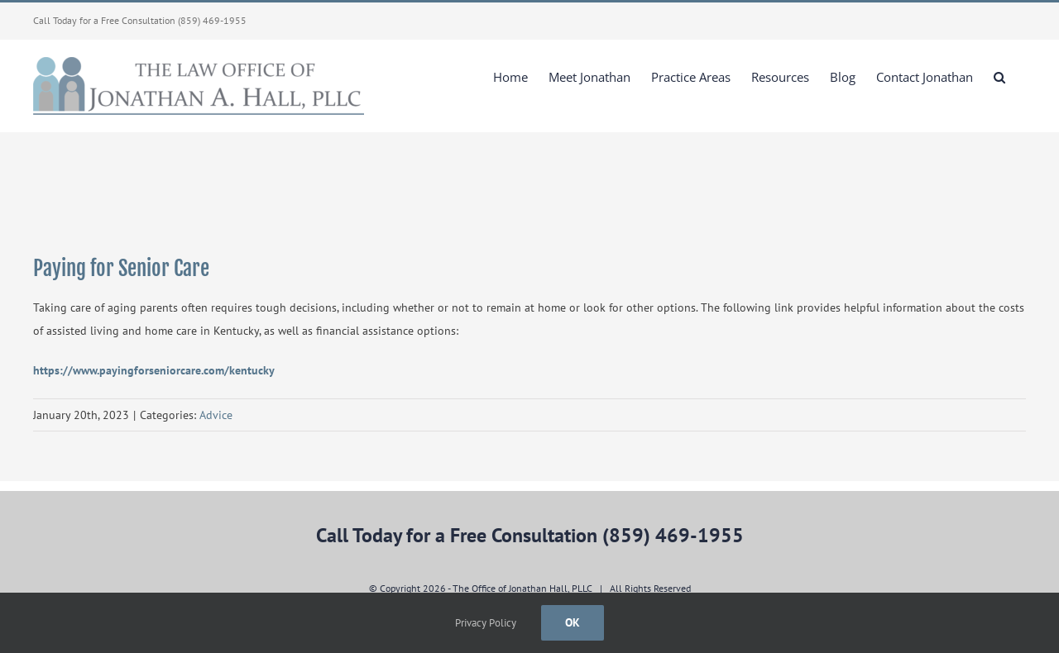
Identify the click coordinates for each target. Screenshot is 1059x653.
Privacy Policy (485, 623)
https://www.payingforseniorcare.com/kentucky (154, 370)
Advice (215, 415)
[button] (999, 77)
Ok (572, 622)
